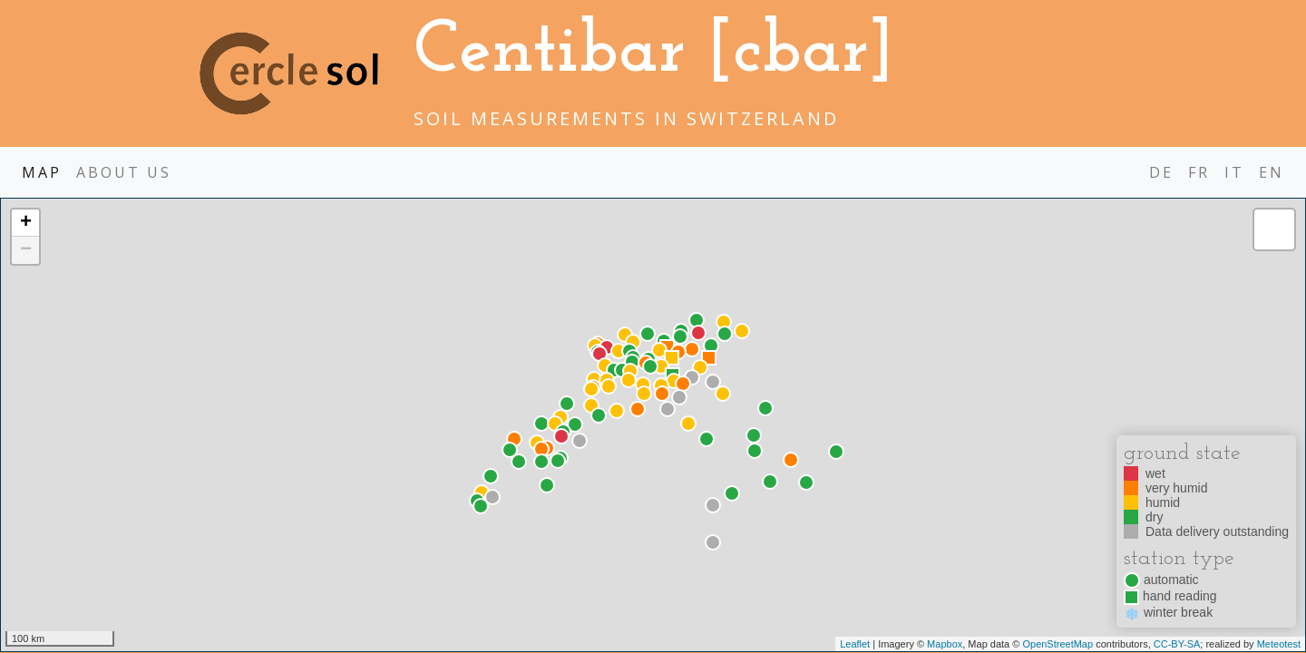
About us (123, 172)
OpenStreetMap (1057, 643)
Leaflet (855, 643)
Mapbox (944, 643)
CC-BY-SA (1177, 643)
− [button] (26, 250)
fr (1199, 172)
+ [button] (26, 223)
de (1161, 172)
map (42, 172)
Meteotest (1279, 643)
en (1271, 172)
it (1234, 172)
